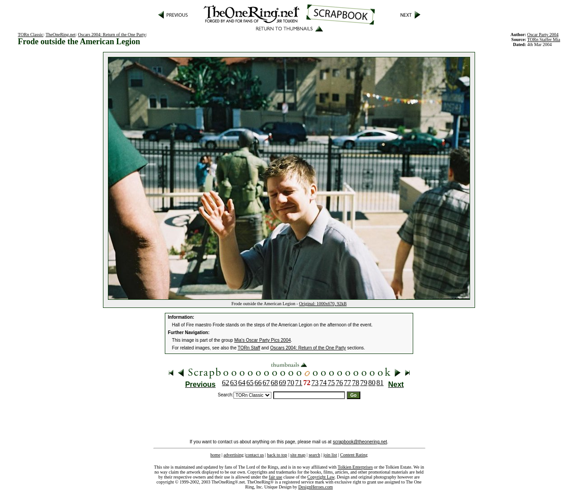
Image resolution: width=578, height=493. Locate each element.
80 (372, 382)
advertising (233, 454)
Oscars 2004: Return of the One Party (112, 34)
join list (330, 454)
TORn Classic (30, 34)
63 (234, 382)
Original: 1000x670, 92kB (322, 303)
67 (266, 382)
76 (339, 382)
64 (242, 382)
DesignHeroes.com (315, 486)
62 (225, 382)
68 (274, 382)
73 (315, 382)
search (314, 454)
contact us (255, 454)
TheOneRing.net (60, 34)
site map (298, 454)
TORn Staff (249, 347)
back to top (277, 454)
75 (331, 382)
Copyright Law (321, 476)
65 (250, 382)
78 (355, 382)
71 (299, 382)
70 (290, 382)
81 (380, 382)
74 (323, 382)
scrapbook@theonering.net (360, 441)
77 (347, 382)
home (215, 454)
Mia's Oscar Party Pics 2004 (262, 340)
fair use (275, 476)
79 (364, 382)
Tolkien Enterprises (355, 467)
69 (282, 382)
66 (258, 382)
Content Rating (354, 454)
